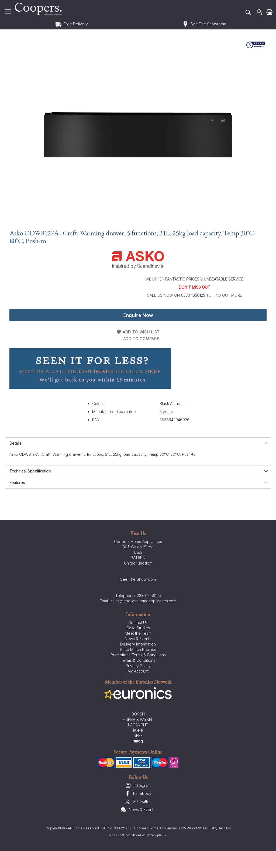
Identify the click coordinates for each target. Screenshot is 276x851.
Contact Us (138, 622)
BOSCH (138, 714)
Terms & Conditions (138, 660)
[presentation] (138, 443)
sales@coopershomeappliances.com (143, 601)
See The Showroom (208, 24)
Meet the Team (138, 633)
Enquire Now (138, 315)
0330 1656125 (149, 595)
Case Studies (138, 628)
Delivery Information (138, 644)
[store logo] (39, 9)
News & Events (138, 638)
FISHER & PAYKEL (138, 719)
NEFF (138, 735)
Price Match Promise (138, 649)
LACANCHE (138, 724)
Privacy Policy (138, 665)
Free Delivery (76, 24)
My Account (138, 671)
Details (15, 443)
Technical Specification (30, 471)
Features (17, 482)
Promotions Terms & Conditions (138, 655)
